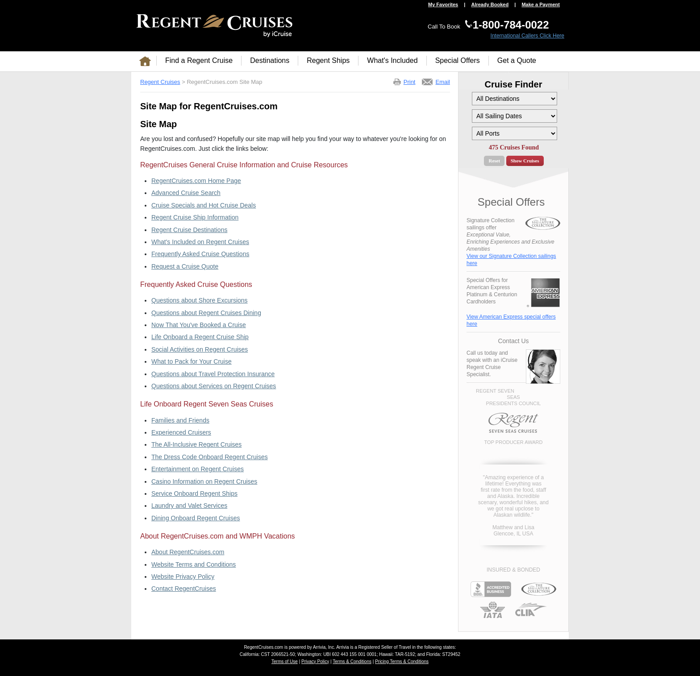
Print (410, 82)
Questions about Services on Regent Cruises (213, 386)
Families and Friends (180, 420)
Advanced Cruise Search (186, 192)
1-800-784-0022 (511, 25)
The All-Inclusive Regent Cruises (196, 444)
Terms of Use (284, 661)
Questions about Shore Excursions (199, 300)
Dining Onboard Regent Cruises (195, 518)
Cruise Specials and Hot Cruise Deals (203, 205)
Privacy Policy (315, 661)
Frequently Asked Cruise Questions (200, 253)
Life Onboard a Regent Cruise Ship (200, 336)
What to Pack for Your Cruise (191, 361)
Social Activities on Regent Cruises (199, 349)
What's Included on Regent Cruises (200, 241)
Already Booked (489, 4)
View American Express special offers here (511, 320)
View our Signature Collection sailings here (511, 259)
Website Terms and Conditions (193, 564)
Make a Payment (540, 4)
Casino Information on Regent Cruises (204, 481)
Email (442, 82)
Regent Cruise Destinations (189, 229)
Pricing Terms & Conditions (402, 661)
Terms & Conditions (352, 661)
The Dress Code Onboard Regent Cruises (209, 456)
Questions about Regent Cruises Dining (206, 312)
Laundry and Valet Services (189, 505)
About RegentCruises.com (187, 552)
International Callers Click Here (527, 36)
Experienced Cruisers (181, 432)
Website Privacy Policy (182, 576)
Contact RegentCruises (183, 588)
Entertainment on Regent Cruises (197, 469)
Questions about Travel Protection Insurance (213, 373)
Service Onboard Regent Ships (194, 493)
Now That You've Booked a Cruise (198, 324)
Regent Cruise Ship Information (194, 217)
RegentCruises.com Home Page (196, 180)
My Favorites (443, 4)
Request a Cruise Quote (184, 266)
